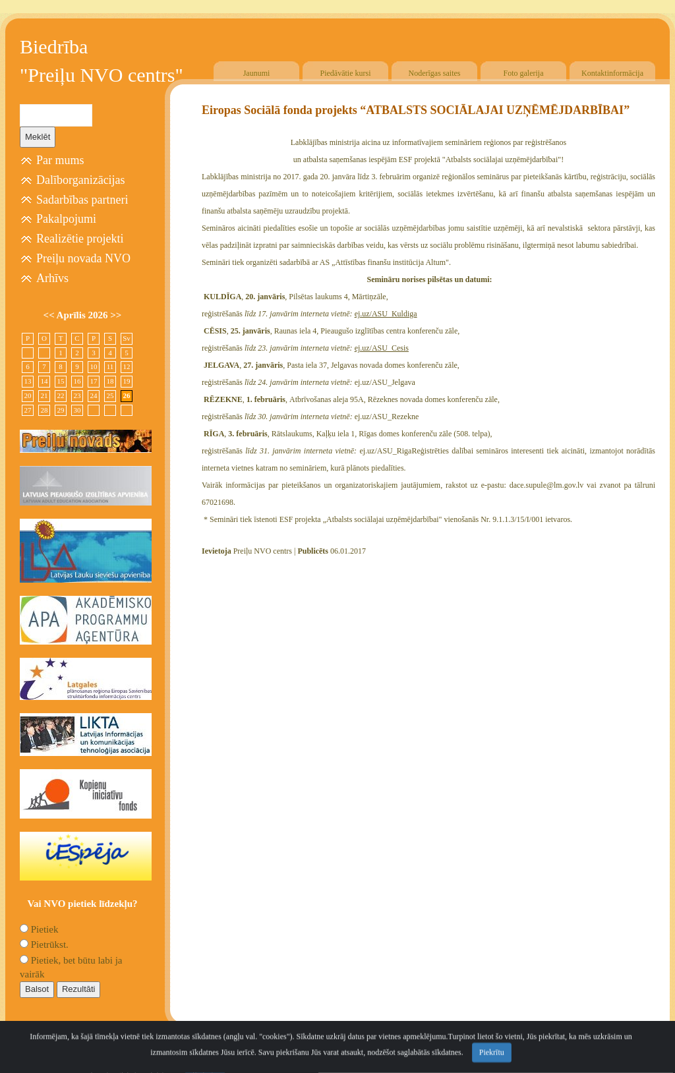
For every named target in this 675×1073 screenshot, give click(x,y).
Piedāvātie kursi (345, 73)
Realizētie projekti (79, 238)
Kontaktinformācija (612, 73)
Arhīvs (52, 278)
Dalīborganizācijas (80, 180)
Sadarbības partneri (82, 199)
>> (115, 315)
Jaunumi (256, 73)
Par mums (60, 160)
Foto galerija (524, 73)
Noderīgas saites (435, 73)
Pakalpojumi (66, 218)
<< (50, 315)
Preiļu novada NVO (83, 258)
